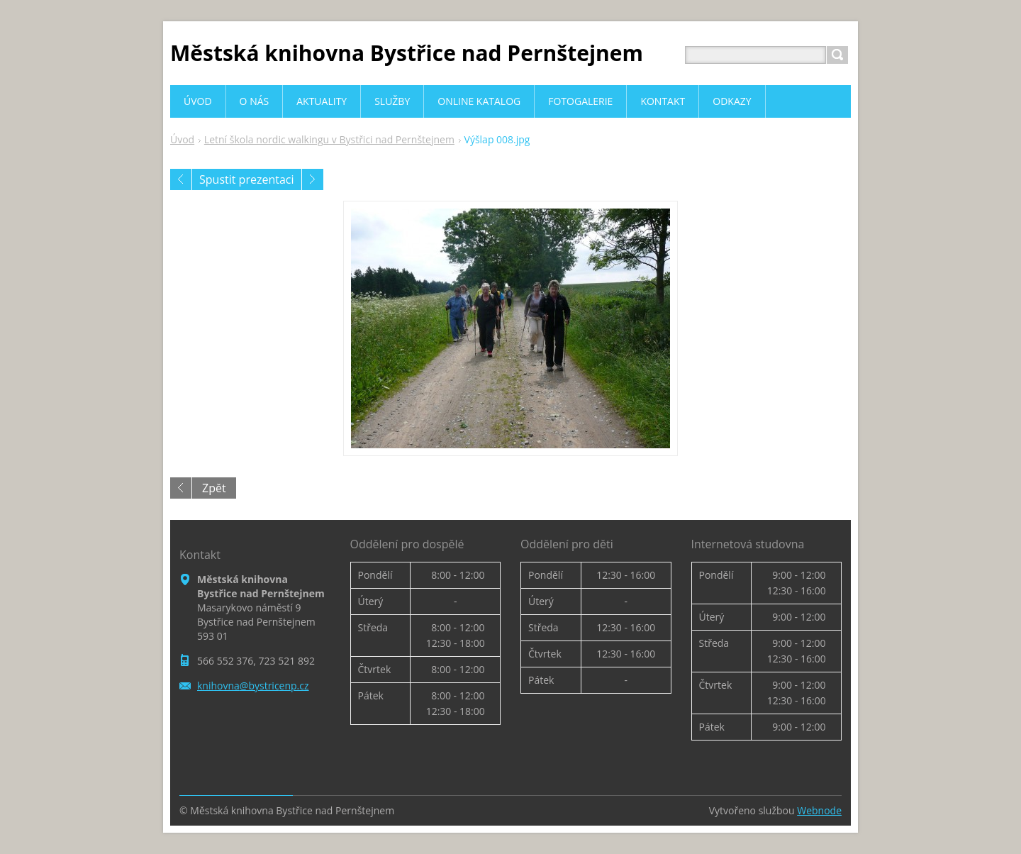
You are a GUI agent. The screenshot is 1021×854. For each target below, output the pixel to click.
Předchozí (180, 179)
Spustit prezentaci (246, 179)
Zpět (214, 488)
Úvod (182, 139)
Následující (312, 179)
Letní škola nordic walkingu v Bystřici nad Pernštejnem (329, 139)
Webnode (819, 810)
